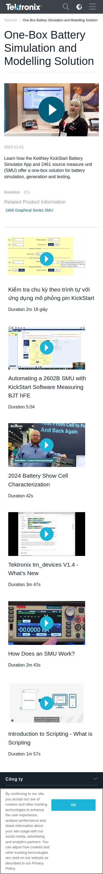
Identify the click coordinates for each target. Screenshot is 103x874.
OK (73, 805)
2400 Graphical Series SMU (29, 210)
